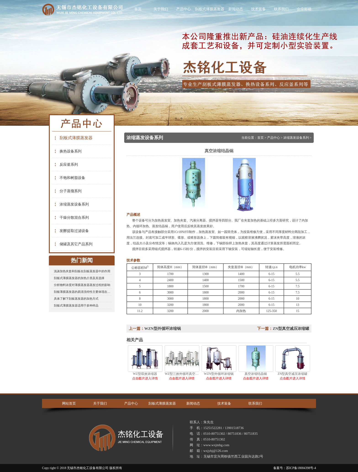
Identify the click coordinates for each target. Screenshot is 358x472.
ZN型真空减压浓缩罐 (291, 328)
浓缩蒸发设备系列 (71, 204)
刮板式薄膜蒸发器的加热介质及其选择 (79, 278)
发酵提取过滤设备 (71, 231)
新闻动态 (235, 9)
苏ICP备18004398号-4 (301, 468)
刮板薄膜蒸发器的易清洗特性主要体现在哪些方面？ (83, 291)
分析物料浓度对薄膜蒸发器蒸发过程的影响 (82, 285)
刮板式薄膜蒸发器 (209, 9)
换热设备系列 (68, 151)
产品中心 (183, 9)
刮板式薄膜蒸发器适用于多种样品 (76, 305)
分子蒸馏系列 (68, 191)
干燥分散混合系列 (71, 217)
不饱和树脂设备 (69, 177)
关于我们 (160, 9)
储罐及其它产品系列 (73, 244)
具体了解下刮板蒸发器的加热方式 (76, 298)
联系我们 (281, 9)
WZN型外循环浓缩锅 (162, 328)
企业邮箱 (304, 9)
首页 (138, 9)
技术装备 (258, 9)
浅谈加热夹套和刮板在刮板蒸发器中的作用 (82, 271)
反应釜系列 (66, 164)
